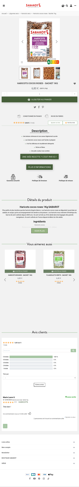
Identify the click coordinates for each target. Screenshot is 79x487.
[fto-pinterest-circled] (39, 478)
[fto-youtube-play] (34, 478)
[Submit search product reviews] (73, 350)
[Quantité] (39, 94)
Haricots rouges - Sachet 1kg (20, 275)
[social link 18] (48, 478)
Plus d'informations (39, 167)
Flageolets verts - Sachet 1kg (58, 275)
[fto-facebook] (30, 478)
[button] (56, 42)
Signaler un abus (70, 417)
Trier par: (6, 374)
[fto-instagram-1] (44, 478)
